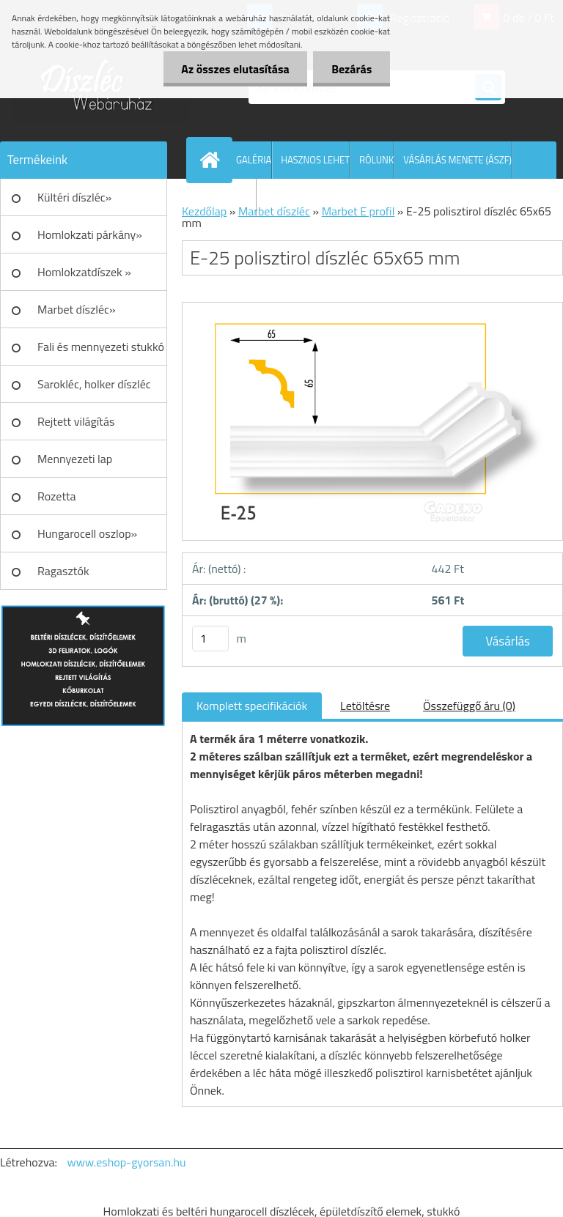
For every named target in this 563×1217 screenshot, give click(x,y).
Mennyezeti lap (74, 458)
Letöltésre (365, 705)
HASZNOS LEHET (315, 159)
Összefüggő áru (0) (469, 705)
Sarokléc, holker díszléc (94, 384)
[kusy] (210, 638)
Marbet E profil (358, 211)
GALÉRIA (253, 159)
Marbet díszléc (274, 211)
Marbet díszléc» (76, 309)
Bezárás (351, 69)
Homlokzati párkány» (89, 234)
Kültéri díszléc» (74, 197)
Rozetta (56, 496)
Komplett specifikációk (251, 705)
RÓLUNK (376, 159)
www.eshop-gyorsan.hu (126, 1162)
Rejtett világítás (75, 421)
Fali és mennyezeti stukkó (100, 346)
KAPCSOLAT (231, 197)
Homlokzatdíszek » (84, 272)
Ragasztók (63, 571)
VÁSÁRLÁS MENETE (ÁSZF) (457, 159)
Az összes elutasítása (235, 69)
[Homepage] (213, 159)
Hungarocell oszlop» (87, 533)
